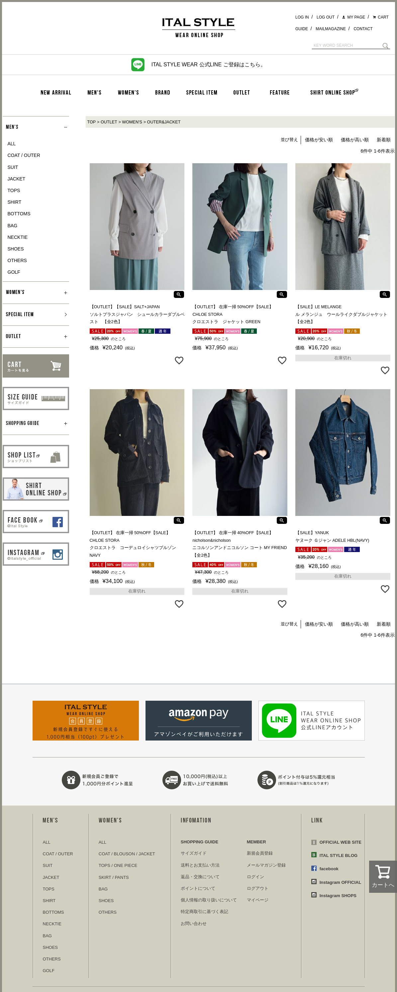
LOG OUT (326, 17)
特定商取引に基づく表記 (204, 911)
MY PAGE (356, 17)
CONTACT (362, 29)
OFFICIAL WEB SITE (340, 842)
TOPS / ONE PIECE (118, 865)
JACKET (17, 178)
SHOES (16, 248)
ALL (12, 143)
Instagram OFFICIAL (340, 882)
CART (383, 17)
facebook (329, 868)
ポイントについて (198, 888)
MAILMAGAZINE (331, 29)
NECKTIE (18, 237)
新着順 (384, 139)
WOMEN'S (132, 122)
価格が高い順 (355, 139)
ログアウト (257, 888)
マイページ (257, 899)
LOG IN (302, 17)
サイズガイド (194, 853)
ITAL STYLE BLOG (338, 855)
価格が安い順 (319, 139)
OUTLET (109, 122)
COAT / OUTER (24, 155)
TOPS (14, 190)
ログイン (255, 876)
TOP (91, 122)
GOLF (14, 272)
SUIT (13, 167)
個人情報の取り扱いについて (209, 899)
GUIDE (301, 29)
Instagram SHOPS (338, 895)
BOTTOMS (19, 213)
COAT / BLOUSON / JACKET (127, 853)
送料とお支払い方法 (200, 865)
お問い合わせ (194, 923)
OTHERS (17, 260)
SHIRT (15, 202)
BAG (13, 225)
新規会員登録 (260, 853)
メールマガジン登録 (266, 865)
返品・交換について (200, 876)
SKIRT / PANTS (114, 877)
